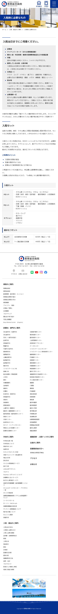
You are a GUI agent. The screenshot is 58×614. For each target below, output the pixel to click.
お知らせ (33, 464)
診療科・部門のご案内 (11, 328)
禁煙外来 (6, 517)
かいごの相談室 (8, 493)
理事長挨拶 (6, 288)
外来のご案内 (8, 437)
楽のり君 (6, 466)
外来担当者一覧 (8, 441)
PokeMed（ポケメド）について (12, 475)
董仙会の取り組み (8, 317)
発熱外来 (6, 449)
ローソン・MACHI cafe (10, 503)
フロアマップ (7, 314)
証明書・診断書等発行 (10, 536)
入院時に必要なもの (9, 530)
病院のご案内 (8, 284)
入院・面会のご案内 (11, 523)
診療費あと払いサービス (10, 477)
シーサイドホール (8, 500)
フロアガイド (7, 564)
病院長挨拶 (6, 291)
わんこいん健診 (8, 515)
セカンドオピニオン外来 (10, 452)
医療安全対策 (7, 553)
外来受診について (8, 444)
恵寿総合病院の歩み (9, 300)
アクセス (14, 274)
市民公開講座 (7, 319)
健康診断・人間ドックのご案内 (42, 437)
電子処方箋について (9, 512)
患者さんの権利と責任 (10, 567)
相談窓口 (6, 544)
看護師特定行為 (8, 558)
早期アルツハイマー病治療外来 (12, 455)
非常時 (5, 550)
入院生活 (6, 541)
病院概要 (6, 302)
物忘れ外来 (6, 458)
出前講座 (6, 311)
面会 (4, 547)
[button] (54, 4)
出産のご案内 (35, 442)
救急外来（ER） (8, 446)
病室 (4, 538)
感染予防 (6, 555)
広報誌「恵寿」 (8, 308)
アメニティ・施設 (8, 305)
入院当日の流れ (8, 527)
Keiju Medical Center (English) (13, 322)
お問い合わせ (23, 274)
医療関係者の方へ (37, 448)
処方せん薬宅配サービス (10, 480)
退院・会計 (6, 561)
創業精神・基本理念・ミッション (13, 294)
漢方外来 (6, 460)
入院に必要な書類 (8, 533)
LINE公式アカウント (9, 469)
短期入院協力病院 (8, 570)
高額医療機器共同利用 (10, 506)
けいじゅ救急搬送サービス (11, 463)
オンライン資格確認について (12, 509)
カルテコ (6, 472)
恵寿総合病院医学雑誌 (37, 453)
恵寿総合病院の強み (9, 297)
